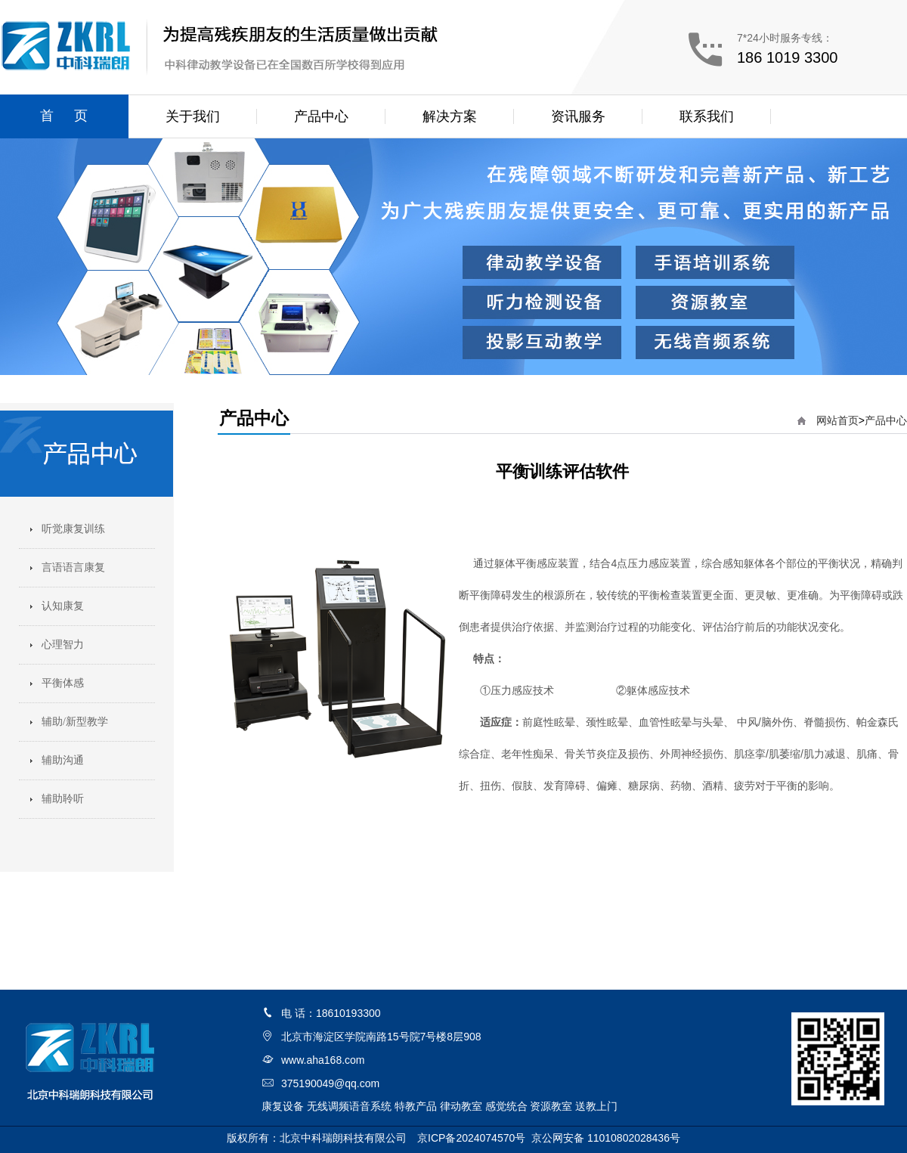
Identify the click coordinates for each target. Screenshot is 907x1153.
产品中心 (321, 116)
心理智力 (63, 644)
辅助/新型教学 (75, 721)
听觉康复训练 (73, 529)
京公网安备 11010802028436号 (605, 1138)
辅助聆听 (63, 798)
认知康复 (63, 606)
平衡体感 (63, 683)
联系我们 (706, 116)
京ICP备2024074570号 (471, 1138)
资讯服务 (578, 116)
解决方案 (450, 116)
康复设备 (283, 1106)
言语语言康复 (73, 567)
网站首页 (837, 420)
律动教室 (461, 1106)
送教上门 (596, 1106)
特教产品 (416, 1106)
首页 (74, 115)
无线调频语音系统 (349, 1106)
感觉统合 (506, 1106)
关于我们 (193, 116)
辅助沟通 (63, 760)
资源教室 (551, 1106)
